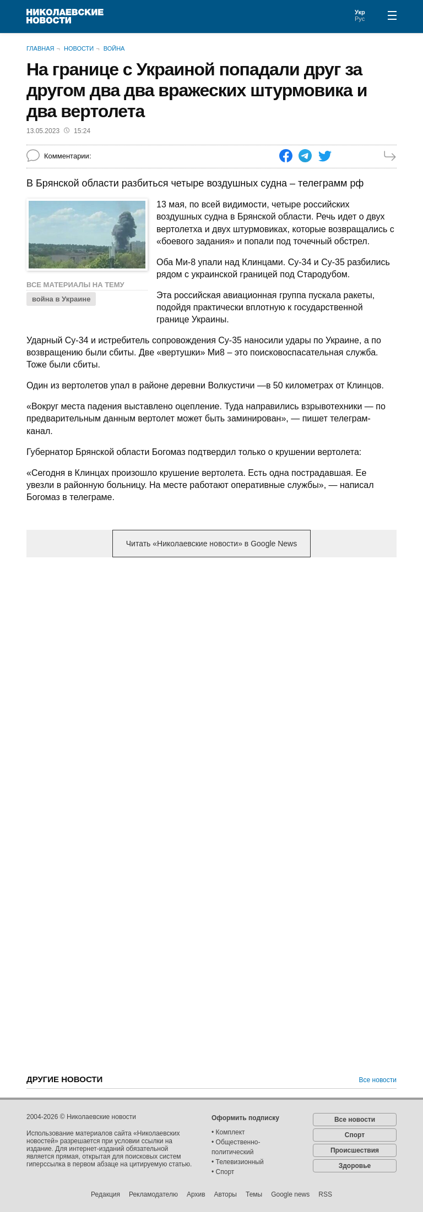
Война (114, 48)
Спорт (355, 1135)
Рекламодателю (153, 1194)
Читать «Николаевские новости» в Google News (211, 543)
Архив (196, 1194)
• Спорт (223, 1172)
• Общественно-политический (236, 1147)
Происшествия (354, 1150)
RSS (325, 1194)
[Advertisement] (211, 652)
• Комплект (228, 1132)
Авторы (225, 1194)
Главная (40, 48)
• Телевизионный (238, 1162)
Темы (254, 1194)
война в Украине (61, 299)
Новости (79, 48)
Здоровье (355, 1166)
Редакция (105, 1194)
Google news (290, 1194)
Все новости (378, 1080)
